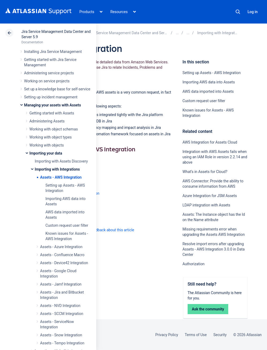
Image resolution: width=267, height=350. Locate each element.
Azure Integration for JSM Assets (210, 196)
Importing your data (45, 153)
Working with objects (46, 145)
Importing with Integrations (57, 169)
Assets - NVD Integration (60, 305)
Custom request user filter (66, 225)
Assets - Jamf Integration (61, 284)
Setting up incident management (51, 97)
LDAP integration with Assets (206, 205)
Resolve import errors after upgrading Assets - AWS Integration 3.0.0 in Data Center (214, 249)
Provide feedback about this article (105, 230)
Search (238, 11)
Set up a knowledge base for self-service (57, 89)
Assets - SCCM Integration (61, 313)
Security (220, 335)
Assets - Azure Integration (61, 247)
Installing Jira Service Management (53, 51)
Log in (252, 12)
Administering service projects (49, 73)
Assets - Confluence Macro (62, 255)
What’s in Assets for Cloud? (205, 172)
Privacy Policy (166, 335)
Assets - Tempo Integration (62, 343)
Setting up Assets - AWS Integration (212, 73)
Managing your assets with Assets (52, 105)
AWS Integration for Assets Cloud (210, 142)
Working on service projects (46, 81)
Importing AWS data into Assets (209, 82)
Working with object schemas (53, 129)
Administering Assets (47, 121)
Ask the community (208, 309)
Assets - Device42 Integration (64, 263)
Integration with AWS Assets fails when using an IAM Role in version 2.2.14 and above (215, 156)
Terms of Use (196, 335)
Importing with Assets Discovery (61, 161)
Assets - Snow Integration (61, 335)
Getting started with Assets (51, 113)
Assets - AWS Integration (61, 177)
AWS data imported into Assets (208, 91)
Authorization (194, 264)
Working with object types (50, 137)
